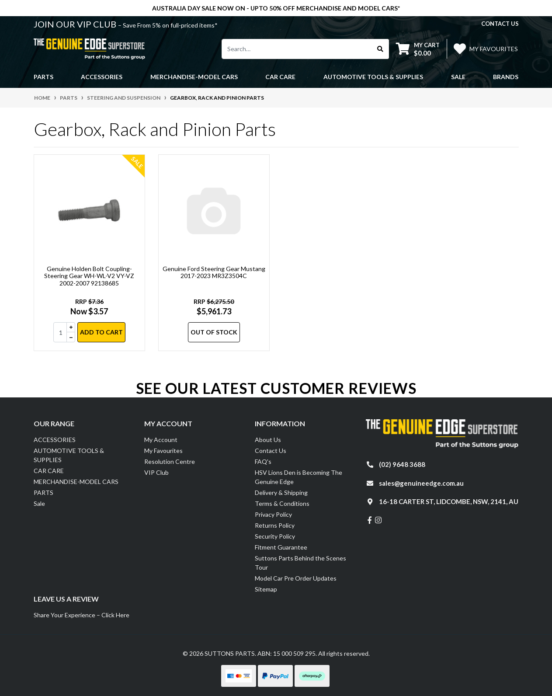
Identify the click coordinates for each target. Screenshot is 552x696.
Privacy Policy (273, 514)
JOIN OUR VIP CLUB (76, 24)
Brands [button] (505, 76)
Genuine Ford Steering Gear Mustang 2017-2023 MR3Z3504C (214, 272)
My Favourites (163, 450)
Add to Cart (101, 332)
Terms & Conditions (282, 503)
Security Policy (275, 536)
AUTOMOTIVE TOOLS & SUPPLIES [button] (373, 76)
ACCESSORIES (55, 439)
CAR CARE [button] (280, 76)
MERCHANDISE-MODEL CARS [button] (194, 76)
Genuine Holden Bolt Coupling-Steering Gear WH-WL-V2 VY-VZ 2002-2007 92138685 (89, 276)
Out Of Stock (214, 332)
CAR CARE (49, 470)
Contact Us (270, 450)
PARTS (43, 492)
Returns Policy (275, 525)
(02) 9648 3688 (402, 464)
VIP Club (156, 472)
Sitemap (266, 589)
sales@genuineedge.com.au (421, 483)
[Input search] (297, 49)
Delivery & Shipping (281, 492)
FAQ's (263, 461)
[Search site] (380, 49)
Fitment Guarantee (281, 547)
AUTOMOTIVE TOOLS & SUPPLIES (69, 455)
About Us (268, 439)
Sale (458, 76)
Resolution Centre (169, 461)
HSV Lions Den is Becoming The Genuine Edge (298, 477)
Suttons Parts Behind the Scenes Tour (300, 562)
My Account (160, 439)
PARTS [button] (43, 76)
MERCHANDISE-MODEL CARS (76, 481)
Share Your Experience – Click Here (81, 615)
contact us (500, 23)
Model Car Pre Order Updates (296, 578)
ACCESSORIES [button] (101, 76)
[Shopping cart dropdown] (418, 49)
